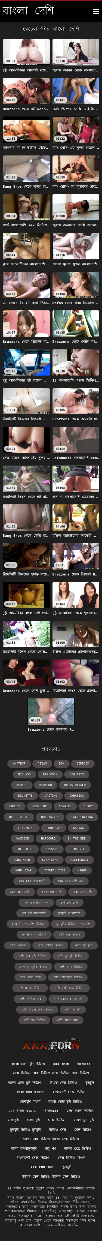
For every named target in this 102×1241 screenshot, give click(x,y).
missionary (79, 860)
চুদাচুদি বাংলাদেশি (69, 913)
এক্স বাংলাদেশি (82, 892)
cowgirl (65, 806)
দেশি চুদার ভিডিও (70, 967)
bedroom (82, 763)
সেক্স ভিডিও (56, 1120)
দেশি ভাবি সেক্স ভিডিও (69, 988)
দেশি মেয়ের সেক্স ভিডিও (37, 1009)
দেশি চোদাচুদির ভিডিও (67, 977)
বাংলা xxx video (30, 1092)
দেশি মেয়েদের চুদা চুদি (68, 999)
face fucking (82, 817)
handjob (22, 838)
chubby (14, 806)
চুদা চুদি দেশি (69, 902)
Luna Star (50, 860)
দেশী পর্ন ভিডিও (34, 1020)
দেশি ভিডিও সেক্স (30, 999)
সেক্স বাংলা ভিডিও (80, 1111)
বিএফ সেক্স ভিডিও (63, 1083)
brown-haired (75, 785)
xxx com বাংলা (43, 1167)
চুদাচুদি (89, 1083)
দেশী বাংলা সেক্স (67, 1020)
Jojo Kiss (25, 849)
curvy (88, 806)
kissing (52, 849)
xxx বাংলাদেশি (19, 892)
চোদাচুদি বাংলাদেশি (34, 934)
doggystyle (50, 817)
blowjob (45, 785)
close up (39, 806)
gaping (78, 828)
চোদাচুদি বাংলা (30, 1101)
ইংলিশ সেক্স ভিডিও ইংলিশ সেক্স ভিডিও (51, 1176)
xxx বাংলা (61, 1064)
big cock (50, 774)
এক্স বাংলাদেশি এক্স (36, 902)
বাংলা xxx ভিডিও (77, 1148)
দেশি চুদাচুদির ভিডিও (33, 967)
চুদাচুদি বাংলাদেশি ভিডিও (28, 924)
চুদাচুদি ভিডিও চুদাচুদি (25, 1130)
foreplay (54, 828)
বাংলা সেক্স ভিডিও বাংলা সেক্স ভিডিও (51, 1139)
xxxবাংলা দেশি (51, 892)
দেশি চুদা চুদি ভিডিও (32, 956)
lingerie (77, 849)
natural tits (54, 870)
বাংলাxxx (84, 1064)
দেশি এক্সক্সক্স (18, 945)
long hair (22, 860)
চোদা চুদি (33, 1120)
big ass (24, 774)
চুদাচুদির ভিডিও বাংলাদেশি (73, 924)
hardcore (48, 838)
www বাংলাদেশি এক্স (70, 881)
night (82, 870)
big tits (77, 774)
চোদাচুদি (13, 1120)
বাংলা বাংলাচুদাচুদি (23, 1148)
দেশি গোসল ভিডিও (50, 945)
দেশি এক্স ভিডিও (69, 934)
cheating (77, 796)
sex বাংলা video (22, 1111)
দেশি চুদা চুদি (83, 945)
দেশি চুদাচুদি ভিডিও (70, 956)
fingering (26, 828)
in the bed (77, 838)
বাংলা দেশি (33, 1225)
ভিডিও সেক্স (57, 1130)
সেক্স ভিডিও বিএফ (71, 1158)
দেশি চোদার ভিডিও (30, 988)
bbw (61, 763)
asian (42, 763)
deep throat (19, 817)
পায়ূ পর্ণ (50, 1148)
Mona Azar (24, 870)
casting (51, 796)
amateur (19, 763)
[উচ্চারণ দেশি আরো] (96, 11)
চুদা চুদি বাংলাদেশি (34, 913)
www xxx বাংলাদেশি (32, 881)
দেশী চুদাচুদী (73, 1009)
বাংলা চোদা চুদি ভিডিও (28, 1064)
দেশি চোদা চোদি (30, 977)
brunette (25, 796)
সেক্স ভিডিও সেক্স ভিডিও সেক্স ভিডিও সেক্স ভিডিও (51, 1073)
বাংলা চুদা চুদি (84, 1120)
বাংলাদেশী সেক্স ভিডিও (68, 1092)
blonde (21, 785)
